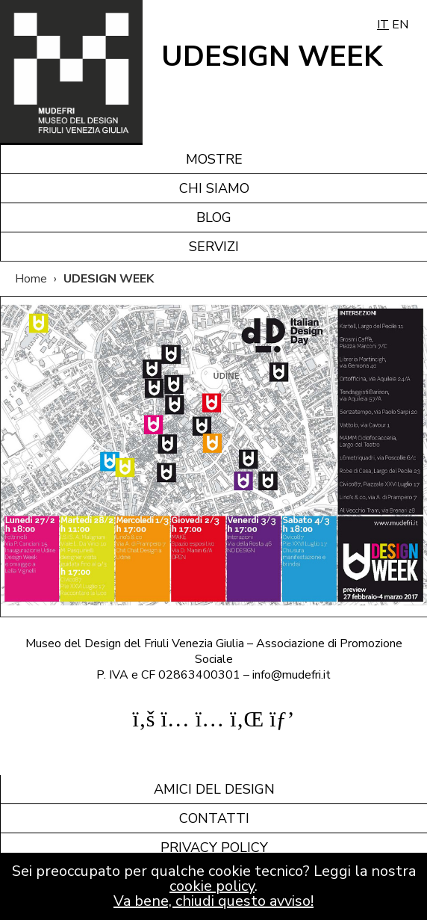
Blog (213, 217)
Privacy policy (214, 847)
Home (31, 279)
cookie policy (212, 886)
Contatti (214, 818)
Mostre (214, 159)
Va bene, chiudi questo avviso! (213, 901)
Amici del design (214, 789)
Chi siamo (214, 188)
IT (383, 24)
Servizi (214, 247)
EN (400, 24)
